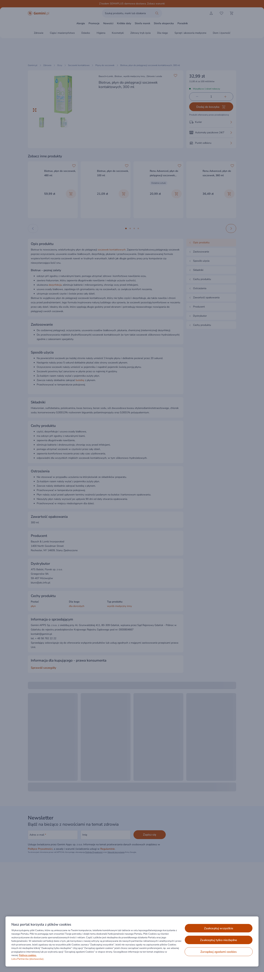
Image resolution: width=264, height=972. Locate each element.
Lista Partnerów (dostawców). (27, 959)
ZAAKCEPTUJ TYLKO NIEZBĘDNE (218, 940)
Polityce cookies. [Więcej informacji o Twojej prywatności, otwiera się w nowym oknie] (27, 955)
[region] (132, 941)
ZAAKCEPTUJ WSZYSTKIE (218, 928)
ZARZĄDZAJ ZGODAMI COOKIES (218, 952)
